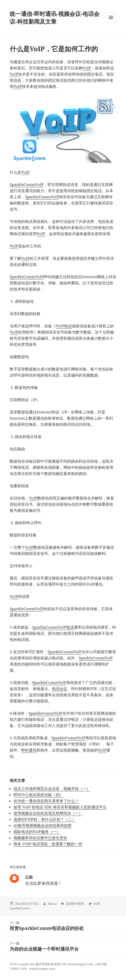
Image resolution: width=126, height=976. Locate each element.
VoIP (87, 67)
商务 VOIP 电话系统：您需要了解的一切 (48, 843)
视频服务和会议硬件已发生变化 (40, 837)
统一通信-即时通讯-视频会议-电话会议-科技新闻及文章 (54, 17)
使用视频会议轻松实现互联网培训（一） (48, 813)
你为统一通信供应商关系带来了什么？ (46, 800)
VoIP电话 (64, 325)
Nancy (52, 903)
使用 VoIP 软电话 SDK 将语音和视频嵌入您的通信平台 (60, 806)
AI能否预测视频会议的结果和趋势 (43, 825)
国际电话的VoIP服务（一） (37, 831)
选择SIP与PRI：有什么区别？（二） (45, 819)
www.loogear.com (42, 969)
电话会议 (59, 688)
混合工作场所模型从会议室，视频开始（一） (52, 788)
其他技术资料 (75, 903)
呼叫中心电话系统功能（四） (38, 794)
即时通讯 (29, 750)
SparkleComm (22, 184)
